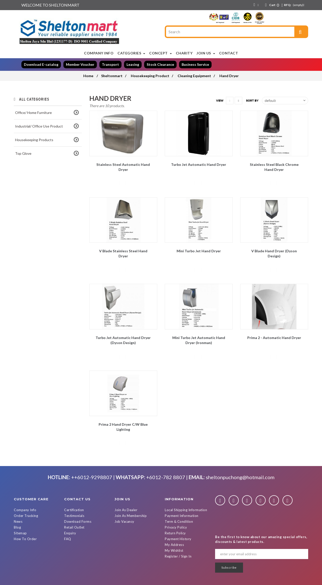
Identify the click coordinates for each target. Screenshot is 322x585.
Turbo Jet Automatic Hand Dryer (198, 164)
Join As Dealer (125, 510)
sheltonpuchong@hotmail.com (240, 477)
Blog (17, 527)
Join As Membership (130, 516)
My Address (174, 545)
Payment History (178, 539)
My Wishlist (174, 550)
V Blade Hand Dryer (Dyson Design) (274, 253)
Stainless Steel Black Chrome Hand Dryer (274, 167)
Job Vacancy (124, 521)
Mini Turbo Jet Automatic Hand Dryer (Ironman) (198, 340)
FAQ (67, 539)
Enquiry (70, 533)
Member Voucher (80, 64)
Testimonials (74, 516)
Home (88, 76)
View (219, 100)
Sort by (252, 100)
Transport (110, 64)
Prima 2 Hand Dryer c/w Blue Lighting (123, 427)
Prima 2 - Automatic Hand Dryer (274, 337)
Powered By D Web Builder (216, 580)
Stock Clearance (160, 64)
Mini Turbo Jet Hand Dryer (199, 251)
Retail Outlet (74, 527)
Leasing (133, 64)
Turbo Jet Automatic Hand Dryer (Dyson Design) (123, 340)
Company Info (25, 510)
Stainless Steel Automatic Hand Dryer (123, 167)
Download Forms (77, 521)
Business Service (195, 64)
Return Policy (175, 533)
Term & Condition (179, 521)
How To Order (25, 539)
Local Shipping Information (186, 510)
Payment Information (181, 516)
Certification (74, 510)
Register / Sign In (178, 556)
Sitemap (20, 533)
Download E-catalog (41, 64)
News (18, 521)
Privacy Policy (176, 527)
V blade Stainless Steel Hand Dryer (123, 253)
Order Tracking (26, 516)
